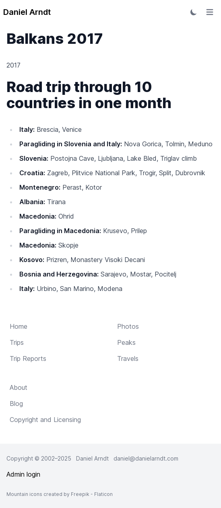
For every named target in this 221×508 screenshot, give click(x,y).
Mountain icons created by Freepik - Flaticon (59, 494)
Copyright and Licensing (45, 420)
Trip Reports (28, 358)
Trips (17, 342)
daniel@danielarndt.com (146, 458)
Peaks (126, 342)
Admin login (23, 474)
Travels (127, 358)
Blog (16, 403)
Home (18, 326)
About (18, 387)
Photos (128, 326)
